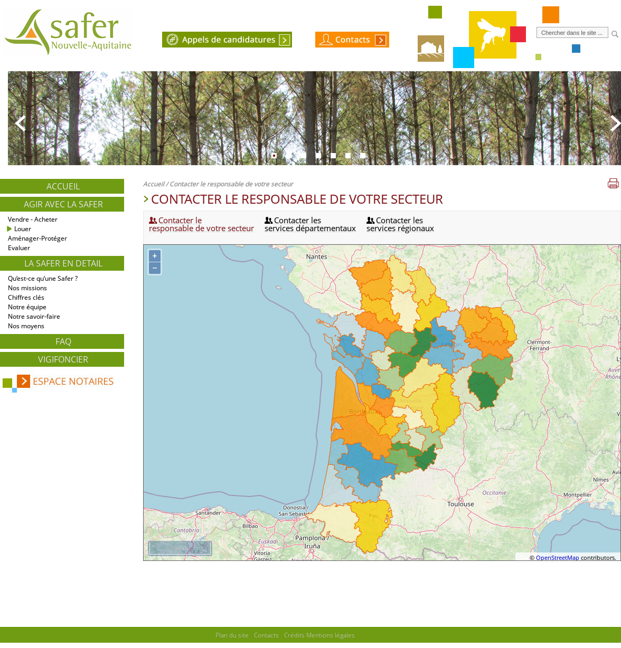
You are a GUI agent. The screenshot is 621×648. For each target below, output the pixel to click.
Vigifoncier (63, 359)
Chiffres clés (26, 297)
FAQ (63, 341)
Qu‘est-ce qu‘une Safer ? (43, 278)
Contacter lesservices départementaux (310, 224)
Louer (22, 228)
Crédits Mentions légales (319, 635)
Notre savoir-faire (34, 316)
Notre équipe (27, 306)
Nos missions (27, 287)
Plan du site (232, 635)
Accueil (63, 186)
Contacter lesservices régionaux (400, 224)
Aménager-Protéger (37, 238)
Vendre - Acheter (33, 219)
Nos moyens (26, 325)
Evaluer (19, 247)
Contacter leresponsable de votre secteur (201, 224)
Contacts (266, 635)
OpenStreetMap (557, 557)
